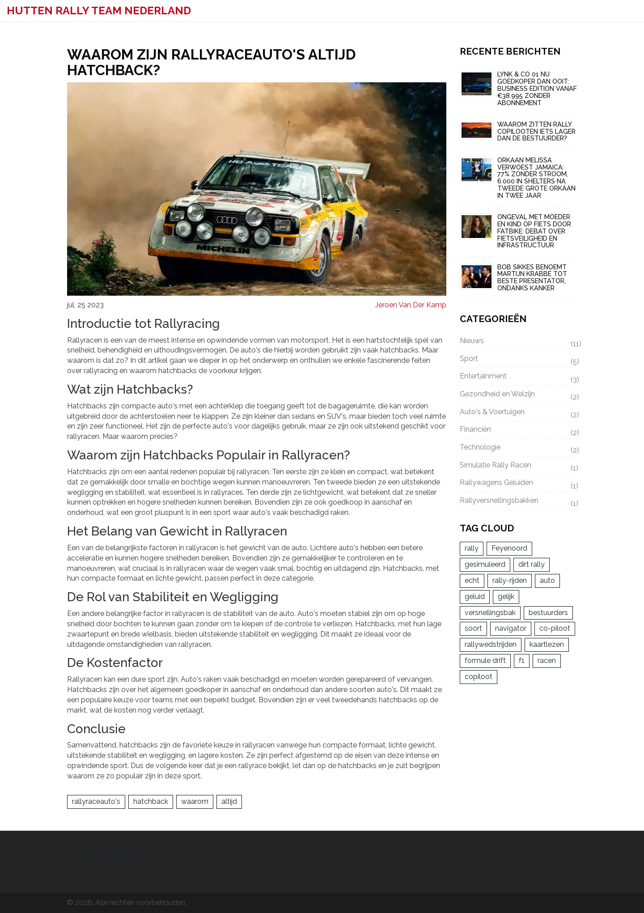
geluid (475, 597)
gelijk (506, 597)
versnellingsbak (490, 613)
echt (472, 581)
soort (473, 629)
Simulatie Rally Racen (518, 467)
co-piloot (554, 629)
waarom (194, 801)
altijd (229, 801)
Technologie (518, 449)
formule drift (485, 661)
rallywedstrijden (491, 645)
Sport (518, 360)
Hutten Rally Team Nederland (99, 10)
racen (547, 661)
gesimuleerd (485, 565)
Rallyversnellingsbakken (518, 503)
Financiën (518, 431)
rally (472, 549)
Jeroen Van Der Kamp (410, 305)
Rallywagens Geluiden (518, 485)
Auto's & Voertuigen (518, 414)
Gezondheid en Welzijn (518, 396)
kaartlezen (547, 645)
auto (547, 581)
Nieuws (518, 342)
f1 (522, 661)
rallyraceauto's (96, 801)
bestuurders (548, 613)
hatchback (150, 801)
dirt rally (531, 565)
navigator (510, 629)
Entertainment (518, 378)
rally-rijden (509, 581)
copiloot (478, 677)
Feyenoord (509, 549)
